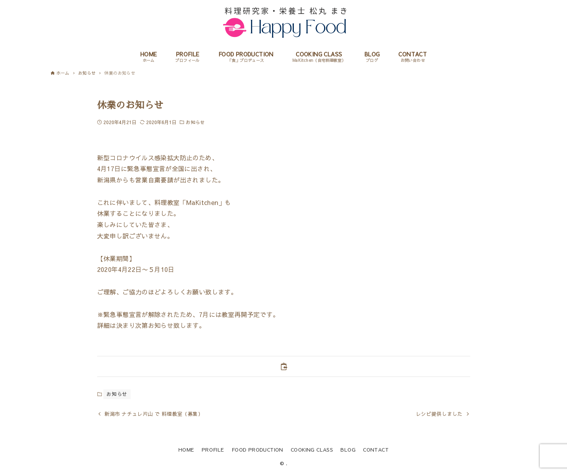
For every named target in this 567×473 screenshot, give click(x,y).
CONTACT (376, 449)
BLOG (348, 449)
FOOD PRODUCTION (257, 449)
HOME (186, 449)
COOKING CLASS (312, 449)
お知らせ (195, 122)
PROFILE (213, 449)
